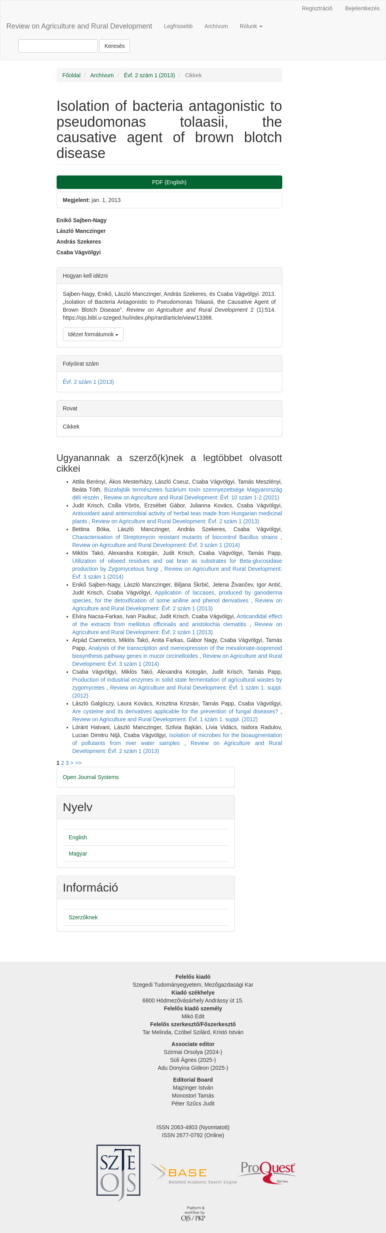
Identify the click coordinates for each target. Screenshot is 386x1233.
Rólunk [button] (251, 26)
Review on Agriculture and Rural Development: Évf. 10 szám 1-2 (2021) (192, 497)
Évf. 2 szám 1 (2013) (149, 75)
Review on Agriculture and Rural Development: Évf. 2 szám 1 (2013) (175, 521)
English (78, 837)
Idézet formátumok (93, 334)
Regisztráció (317, 8)
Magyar (78, 853)
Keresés (115, 46)
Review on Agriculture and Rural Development (79, 26)
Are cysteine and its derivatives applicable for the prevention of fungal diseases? (176, 711)
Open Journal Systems (91, 777)
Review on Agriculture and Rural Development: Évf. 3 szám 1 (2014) (156, 545)
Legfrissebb (178, 26)
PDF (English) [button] (169, 182)
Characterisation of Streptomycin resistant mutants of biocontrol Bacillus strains (176, 537)
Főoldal (72, 75)
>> (78, 763)
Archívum (216, 26)
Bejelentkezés (362, 8)
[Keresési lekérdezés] (58, 46)
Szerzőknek (83, 917)
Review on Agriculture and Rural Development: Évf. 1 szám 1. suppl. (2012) (165, 719)
